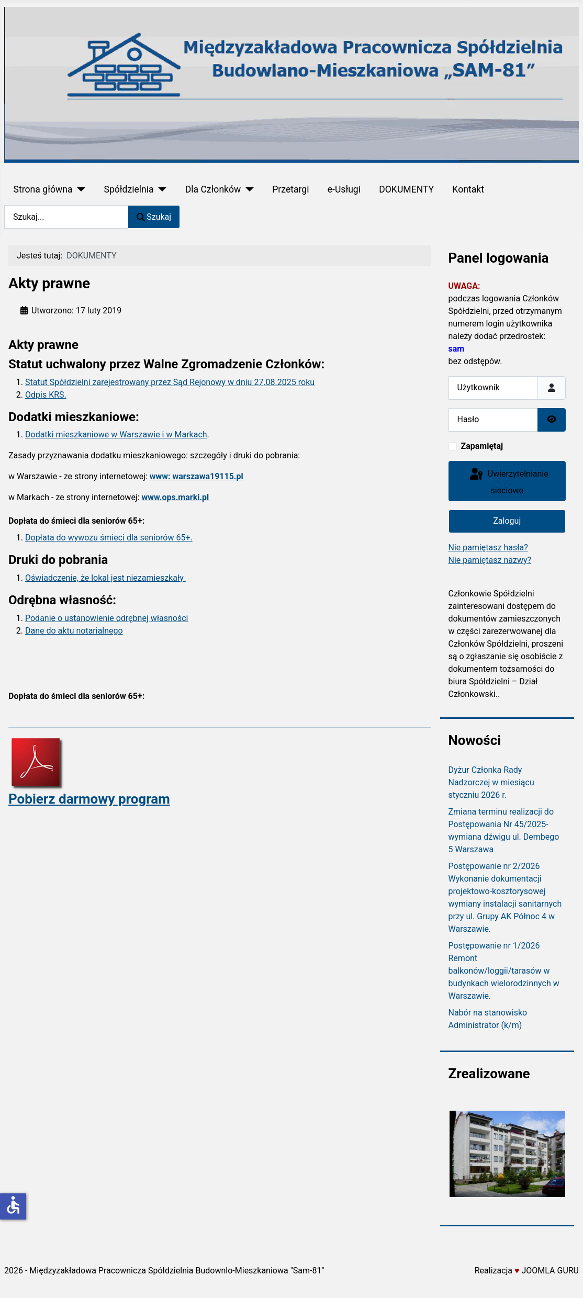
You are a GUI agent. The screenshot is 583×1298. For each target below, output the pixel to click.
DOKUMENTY (406, 189)
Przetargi (290, 189)
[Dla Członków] (247, 189)
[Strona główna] (78, 189)
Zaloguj (507, 521)
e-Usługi (344, 189)
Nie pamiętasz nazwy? (490, 560)
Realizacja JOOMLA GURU (527, 1271)
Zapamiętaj (482, 446)
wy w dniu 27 (239, 382)
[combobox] (66, 217)
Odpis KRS (44, 395)
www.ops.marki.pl (175, 497)
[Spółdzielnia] (160, 189)
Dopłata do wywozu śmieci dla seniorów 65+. (109, 538)
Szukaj (154, 217)
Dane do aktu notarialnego (74, 631)
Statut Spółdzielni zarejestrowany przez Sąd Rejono (120, 382)
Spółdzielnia (128, 189)
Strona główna (43, 189)
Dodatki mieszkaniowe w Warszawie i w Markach (116, 434)
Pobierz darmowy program (89, 799)
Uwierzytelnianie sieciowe (508, 481)
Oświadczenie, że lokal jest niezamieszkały (105, 578)
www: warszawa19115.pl (196, 476)
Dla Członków (213, 189)
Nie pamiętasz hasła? (488, 547)
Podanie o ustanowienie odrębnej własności (106, 618)
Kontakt (468, 189)
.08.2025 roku (289, 382)
